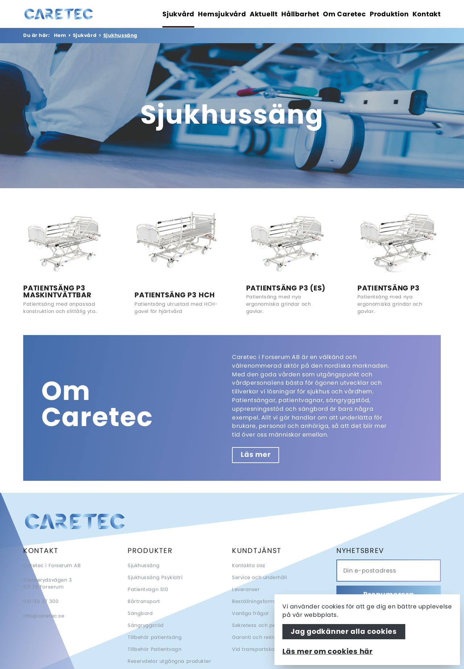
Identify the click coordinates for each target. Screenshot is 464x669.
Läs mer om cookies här (327, 651)
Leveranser (246, 589)
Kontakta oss (248, 565)
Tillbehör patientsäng (155, 637)
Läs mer (255, 454)
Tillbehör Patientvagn (155, 649)
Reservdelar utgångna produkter (169, 661)
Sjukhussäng (144, 565)
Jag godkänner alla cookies (344, 631)
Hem (60, 35)
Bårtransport (144, 601)
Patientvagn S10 (148, 589)
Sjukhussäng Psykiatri (155, 577)
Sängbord (140, 613)
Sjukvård (84, 35)
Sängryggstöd (146, 625)
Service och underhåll (259, 577)
